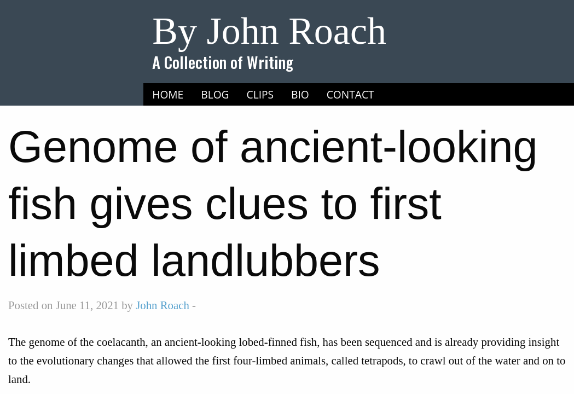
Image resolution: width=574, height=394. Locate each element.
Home (167, 94)
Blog (215, 94)
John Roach (162, 305)
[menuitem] (167, 94)
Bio (300, 94)
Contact (350, 94)
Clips (260, 94)
